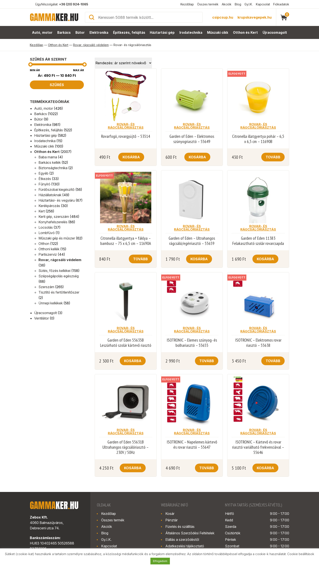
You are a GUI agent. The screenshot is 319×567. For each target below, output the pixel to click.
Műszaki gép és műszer (56, 238)
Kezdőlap (187, 4)
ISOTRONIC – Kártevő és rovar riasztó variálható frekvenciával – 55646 (258, 447)
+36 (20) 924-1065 (73, 4)
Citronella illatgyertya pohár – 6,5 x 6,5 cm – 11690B (258, 139)
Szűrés (57, 85)
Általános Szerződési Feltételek (189, 533)
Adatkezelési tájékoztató (184, 546)
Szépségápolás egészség (58, 276)
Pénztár (171, 520)
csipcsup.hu (222, 17)
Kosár (169, 513)
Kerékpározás (49, 206)
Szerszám (46, 287)
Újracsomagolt (275, 33)
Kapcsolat (263, 4)
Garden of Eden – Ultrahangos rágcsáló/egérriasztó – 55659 (192, 241)
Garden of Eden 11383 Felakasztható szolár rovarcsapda (258, 241)
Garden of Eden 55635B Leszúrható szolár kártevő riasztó (125, 342)
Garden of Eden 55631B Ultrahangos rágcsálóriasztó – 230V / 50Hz (125, 447)
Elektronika (99, 33)
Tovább (273, 157)
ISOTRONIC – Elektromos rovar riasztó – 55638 (258, 342)
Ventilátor (41, 318)
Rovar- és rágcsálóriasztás (126, 126)
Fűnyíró (44, 184)
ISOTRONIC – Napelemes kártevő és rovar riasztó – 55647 (192, 444)
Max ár (78, 70)
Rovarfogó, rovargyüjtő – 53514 (125, 136)
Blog (238, 4)
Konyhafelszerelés (52, 222)
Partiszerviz (47, 254)
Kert (41, 211)
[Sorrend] (123, 63)
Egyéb (43, 173)
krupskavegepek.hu (255, 17)
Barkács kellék (49, 162)
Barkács (63, 33)
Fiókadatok (281, 4)
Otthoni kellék (48, 249)
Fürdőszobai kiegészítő (56, 189)
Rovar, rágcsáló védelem (91, 45)
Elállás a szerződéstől (182, 539)
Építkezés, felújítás (129, 33)
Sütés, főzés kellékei (54, 270)
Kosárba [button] (131, 157)
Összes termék (208, 4)
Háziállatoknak (49, 195)
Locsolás (45, 227)
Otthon (43, 243)
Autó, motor (42, 33)
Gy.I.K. (248, 4)
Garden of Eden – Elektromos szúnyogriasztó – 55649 (191, 139)
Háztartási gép (162, 33)
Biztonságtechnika (52, 168)
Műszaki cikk (217, 33)
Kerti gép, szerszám (53, 216)
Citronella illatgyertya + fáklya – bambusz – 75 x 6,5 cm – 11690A (125, 241)
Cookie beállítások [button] (300, 554)
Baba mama (47, 157)
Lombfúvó (46, 233)
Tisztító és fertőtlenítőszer (58, 292)
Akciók (226, 4)
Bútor (80, 33)
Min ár (35, 70)
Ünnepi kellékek (50, 303)
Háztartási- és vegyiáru (56, 200)
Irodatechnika (191, 33)
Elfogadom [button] (160, 561)
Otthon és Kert (246, 33)
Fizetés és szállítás (180, 526)
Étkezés (44, 179)
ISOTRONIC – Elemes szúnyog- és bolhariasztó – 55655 (192, 342)
